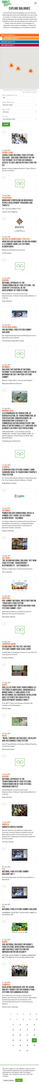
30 (34, 1045)
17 (27, 1030)
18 (34, 1030)
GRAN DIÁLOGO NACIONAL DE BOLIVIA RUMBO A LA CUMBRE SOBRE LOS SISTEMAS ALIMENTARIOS (19, 244)
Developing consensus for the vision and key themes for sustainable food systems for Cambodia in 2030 (18, 990)
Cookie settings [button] (8, 1080)
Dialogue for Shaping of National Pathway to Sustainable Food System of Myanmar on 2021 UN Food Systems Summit (19, 373)
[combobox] (19, 104)
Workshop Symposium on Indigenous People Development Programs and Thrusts (17, 203)
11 (13, 1025)
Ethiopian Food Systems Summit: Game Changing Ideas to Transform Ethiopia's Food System (19, 472)
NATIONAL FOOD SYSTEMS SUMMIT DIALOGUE (19, 909)
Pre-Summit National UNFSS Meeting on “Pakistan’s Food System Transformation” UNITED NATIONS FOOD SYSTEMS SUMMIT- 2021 (19, 604)
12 (20, 1025)
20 (20, 1035)
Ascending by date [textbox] (9, 119)
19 (13, 1035)
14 (34, 1025)
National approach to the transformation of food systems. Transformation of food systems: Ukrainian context (17, 783)
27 (13, 1045)
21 (27, 1035)
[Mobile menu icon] (35, 3)
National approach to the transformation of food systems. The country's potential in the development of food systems (18, 286)
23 (13, 1040)
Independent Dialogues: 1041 (8, 42)
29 (27, 1045)
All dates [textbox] (6, 112)
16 (20, 1030)
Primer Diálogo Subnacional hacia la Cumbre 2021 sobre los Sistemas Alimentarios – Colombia (18, 516)
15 (13, 1030)
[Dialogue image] (19, 138)
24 (20, 1040)
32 (27, 1051)
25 (27, 1040)
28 (20, 1045)
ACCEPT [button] (19, 1080)
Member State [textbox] (8, 105)
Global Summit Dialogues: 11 (8, 45)
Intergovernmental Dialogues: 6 (11, 38)
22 (34, 1035)
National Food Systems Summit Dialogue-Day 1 (15, 873)
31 (20, 1051)
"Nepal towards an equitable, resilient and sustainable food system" (19, 739)
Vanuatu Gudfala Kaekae (12, 826)
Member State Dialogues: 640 (8, 35)
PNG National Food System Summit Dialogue (17, 331)
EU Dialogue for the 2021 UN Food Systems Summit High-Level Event (16, 648)
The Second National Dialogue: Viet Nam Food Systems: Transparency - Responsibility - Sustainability (19, 563)
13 (27, 1025)
